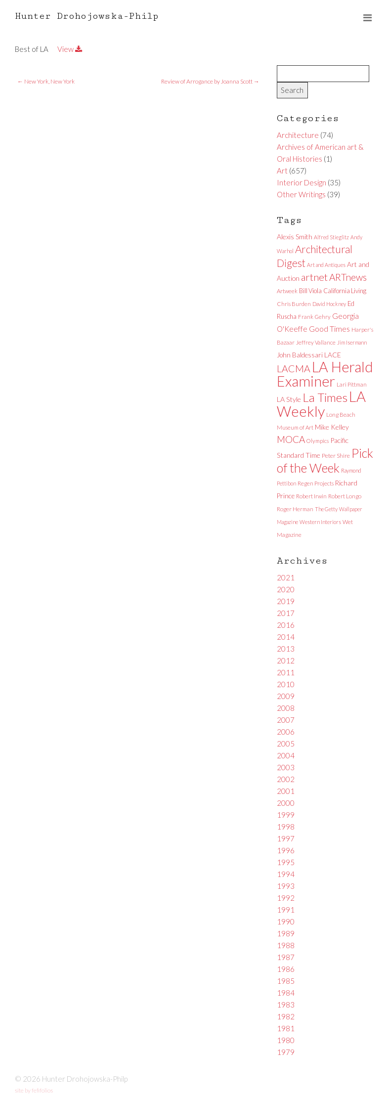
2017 (286, 613)
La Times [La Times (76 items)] (325, 397)
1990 (286, 921)
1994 (286, 874)
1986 (286, 969)
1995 (286, 862)
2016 (286, 624)
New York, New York (46, 81)
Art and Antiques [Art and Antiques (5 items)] (326, 265)
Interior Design (301, 182)
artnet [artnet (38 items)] (314, 277)
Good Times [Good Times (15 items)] (329, 328)
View (69, 48)
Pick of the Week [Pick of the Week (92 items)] (325, 460)
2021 (286, 577)
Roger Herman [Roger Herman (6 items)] (295, 509)
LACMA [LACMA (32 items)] (293, 368)
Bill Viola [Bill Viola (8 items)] (310, 291)
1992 (286, 897)
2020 (286, 589)
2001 (286, 791)
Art (282, 170)
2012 (286, 660)
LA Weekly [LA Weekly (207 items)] (321, 404)
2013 (286, 648)
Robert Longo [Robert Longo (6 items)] (344, 496)
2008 (286, 707)
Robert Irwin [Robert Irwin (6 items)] (311, 496)
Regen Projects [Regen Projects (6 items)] (316, 483)
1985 (286, 980)
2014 (286, 636)
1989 (286, 933)
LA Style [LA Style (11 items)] (289, 399)
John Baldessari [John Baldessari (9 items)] (300, 355)
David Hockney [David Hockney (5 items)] (329, 304)
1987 (286, 957)
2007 (286, 719)
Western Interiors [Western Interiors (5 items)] (320, 522)
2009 (286, 696)
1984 (286, 992)
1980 (286, 1040)
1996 (286, 850)
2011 (286, 672)
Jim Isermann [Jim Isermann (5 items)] (352, 342)
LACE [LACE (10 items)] (332, 355)
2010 (286, 684)
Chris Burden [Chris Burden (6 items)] (294, 304)
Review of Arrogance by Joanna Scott (210, 81)
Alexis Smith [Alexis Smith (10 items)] (294, 236)
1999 (286, 814)
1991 (286, 909)
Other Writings (301, 194)
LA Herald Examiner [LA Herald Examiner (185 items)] (325, 374)
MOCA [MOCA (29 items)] (291, 439)
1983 (286, 1004)
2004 (286, 755)
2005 (286, 743)
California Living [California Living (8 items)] (344, 291)
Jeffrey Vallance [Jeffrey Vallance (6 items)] (316, 342)
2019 (286, 601)
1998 (286, 826)
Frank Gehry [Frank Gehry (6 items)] (314, 316)
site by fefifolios (34, 1090)
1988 (286, 945)
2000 (286, 802)
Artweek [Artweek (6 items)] (287, 291)
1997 (286, 838)
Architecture (298, 135)
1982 (286, 1016)
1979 (286, 1052)
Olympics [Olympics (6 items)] (317, 441)
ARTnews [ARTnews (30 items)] (348, 277)
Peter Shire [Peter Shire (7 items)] (336, 455)
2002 (286, 779)
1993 (286, 885)
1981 (286, 1028)
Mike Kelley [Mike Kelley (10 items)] (332, 427)
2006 (286, 731)
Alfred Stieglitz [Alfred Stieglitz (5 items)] (331, 237)
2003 (286, 767)
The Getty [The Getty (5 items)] (326, 509)
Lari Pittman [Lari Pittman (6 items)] (352, 384)
